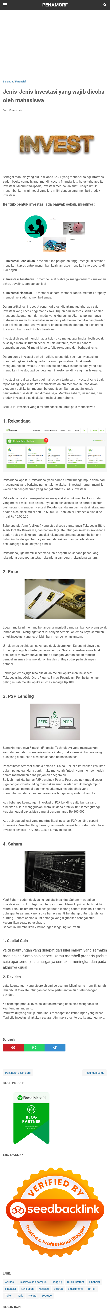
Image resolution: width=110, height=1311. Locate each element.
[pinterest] (13, 1047)
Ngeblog (44, 1288)
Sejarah (58, 1288)
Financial (94, 1281)
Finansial (10, 1288)
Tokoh (8, 1295)
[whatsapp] (34, 1047)
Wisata (32, 1295)
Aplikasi (9, 1281)
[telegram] (55, 1047)
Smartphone (75, 1288)
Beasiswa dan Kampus (32, 1281)
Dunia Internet (75, 1281)
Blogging (57, 1281)
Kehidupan (27, 1288)
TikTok (91, 1288)
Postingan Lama (94, 1072)
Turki (20, 1295)
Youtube (47, 1295)
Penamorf (55, 5)
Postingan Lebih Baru (18, 1072)
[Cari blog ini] (105, 5)
